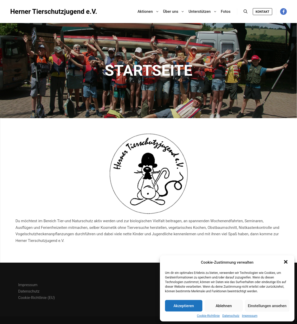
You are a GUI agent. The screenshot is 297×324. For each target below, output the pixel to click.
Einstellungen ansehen (267, 306)
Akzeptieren (183, 306)
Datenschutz (230, 316)
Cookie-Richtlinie (208, 316)
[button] (286, 262)
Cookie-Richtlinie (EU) (36, 297)
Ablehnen (224, 306)
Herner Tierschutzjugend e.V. (35, 11)
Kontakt (262, 12)
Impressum (249, 316)
